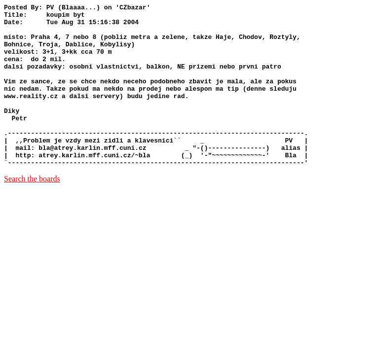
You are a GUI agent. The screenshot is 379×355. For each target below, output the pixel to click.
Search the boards (32, 211)
